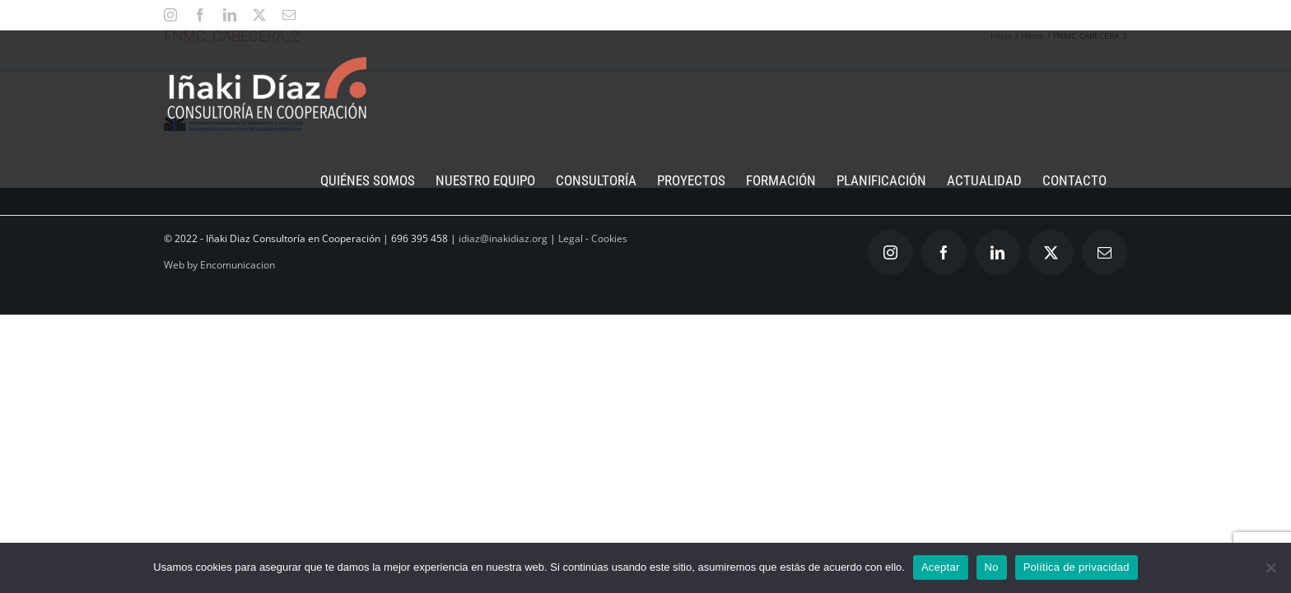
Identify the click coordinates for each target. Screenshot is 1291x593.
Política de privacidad (1076, 567)
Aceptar (940, 567)
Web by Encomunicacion (219, 265)
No (992, 567)
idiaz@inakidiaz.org (503, 238)
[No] (1270, 567)
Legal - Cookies (592, 238)
